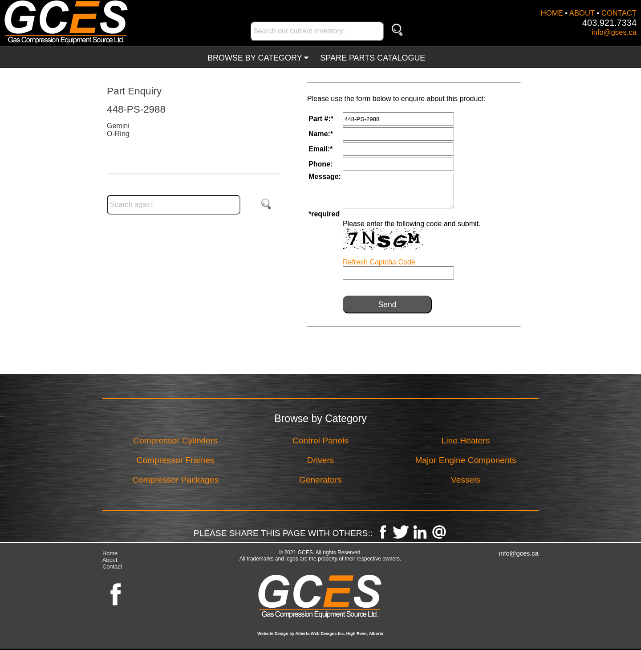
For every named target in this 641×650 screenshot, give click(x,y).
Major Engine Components (465, 460)
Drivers (320, 460)
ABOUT (582, 13)
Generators (320, 479)
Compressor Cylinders (175, 440)
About (109, 560)
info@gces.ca (614, 32)
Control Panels (320, 440)
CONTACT (619, 13)
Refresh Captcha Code (379, 262)
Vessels (465, 479)
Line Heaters (466, 440)
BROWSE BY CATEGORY (257, 57)
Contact (112, 566)
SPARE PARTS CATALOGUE (372, 57)
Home (110, 553)
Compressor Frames (176, 460)
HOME (552, 13)
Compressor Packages (175, 479)
